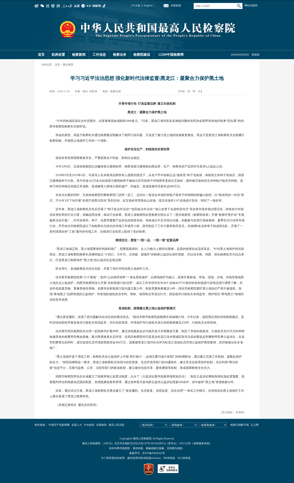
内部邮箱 (176, 5)
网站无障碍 (251, 5)
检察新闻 (79, 55)
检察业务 (119, 55)
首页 (41, 55)
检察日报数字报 (239, 424)
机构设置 (58, 55)
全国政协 (101, 424)
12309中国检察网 (171, 55)
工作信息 (99, 55)
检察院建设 (141, 55)
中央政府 (89, 424)
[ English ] (148, 5)
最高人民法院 (116, 424)
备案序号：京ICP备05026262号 (147, 453)
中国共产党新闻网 (59, 424)
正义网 (255, 424)
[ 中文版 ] (136, 5)
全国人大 (76, 424)
